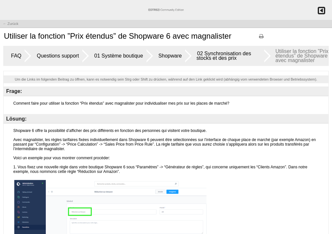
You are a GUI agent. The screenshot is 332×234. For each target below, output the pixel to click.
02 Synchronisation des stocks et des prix (223, 56)
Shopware (170, 55)
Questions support (58, 55)
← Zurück (10, 24)
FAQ (16, 55)
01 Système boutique (118, 55)
